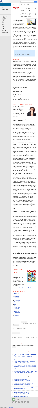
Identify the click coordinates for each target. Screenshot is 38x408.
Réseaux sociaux (4, 32)
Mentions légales (11, 407)
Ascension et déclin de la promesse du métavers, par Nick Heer (23, 356)
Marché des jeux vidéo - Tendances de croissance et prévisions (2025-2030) (24, 368)
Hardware (3, 17)
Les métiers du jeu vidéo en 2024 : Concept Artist (21, 396)
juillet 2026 (4, 10)
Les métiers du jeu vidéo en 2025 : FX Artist (20, 379)
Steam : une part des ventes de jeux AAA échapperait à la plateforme (24, 365)
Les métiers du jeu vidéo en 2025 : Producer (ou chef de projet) (23, 385)
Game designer (17, 305)
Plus (2, 34)
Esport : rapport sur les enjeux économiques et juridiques (22, 372)
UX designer (16, 316)
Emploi (2, 28)
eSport (3, 15)
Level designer (16, 308)
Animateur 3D (16, 293)
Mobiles (18, 345)
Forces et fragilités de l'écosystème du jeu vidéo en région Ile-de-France (24, 371)
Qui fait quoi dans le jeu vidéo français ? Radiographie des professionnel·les (22, 359)
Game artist (16, 304)
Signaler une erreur (16, 324)
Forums (2, 24)
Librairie (3, 20)
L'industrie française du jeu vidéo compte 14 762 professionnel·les (23, 361)
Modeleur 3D (16, 311)
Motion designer (17, 312)
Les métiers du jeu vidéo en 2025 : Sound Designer (21, 389)
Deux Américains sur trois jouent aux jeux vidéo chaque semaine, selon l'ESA (24, 355)
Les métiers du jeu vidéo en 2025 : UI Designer (20, 392)
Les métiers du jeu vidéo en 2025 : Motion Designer (21, 384)
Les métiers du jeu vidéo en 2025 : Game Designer (21, 380)
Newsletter (3, 26)
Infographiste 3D (17, 307)
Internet (14, 345)
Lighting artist (16, 309)
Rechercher (4, 30)
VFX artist (16, 318)
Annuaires (3, 7)
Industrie (14, 347)
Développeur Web (17, 300)
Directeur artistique (17, 301)
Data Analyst (16, 299)
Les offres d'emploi (24, 287)
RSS (3, 22)
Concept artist (16, 297)
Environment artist (17, 303)
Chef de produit (17, 296)
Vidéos (3, 19)
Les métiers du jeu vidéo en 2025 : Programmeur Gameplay (22, 387)
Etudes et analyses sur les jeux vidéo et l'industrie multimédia (24, 338)
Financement (4, 16)
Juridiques (4, 18)
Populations (23, 345)
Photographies (4, 21)
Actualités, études (4, 9)
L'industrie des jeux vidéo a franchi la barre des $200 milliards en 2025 (24, 353)
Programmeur (16, 315)
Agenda (3, 11)
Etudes (3, 14)
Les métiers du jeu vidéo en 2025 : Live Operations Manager (22, 383)
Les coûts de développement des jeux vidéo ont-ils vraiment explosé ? (24, 366)
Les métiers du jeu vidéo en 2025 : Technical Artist (21, 391)
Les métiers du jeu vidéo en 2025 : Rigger (19, 388)
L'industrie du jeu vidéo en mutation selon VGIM (20, 362)
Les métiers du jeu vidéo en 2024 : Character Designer (21, 393)
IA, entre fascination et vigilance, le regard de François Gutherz (23, 357)
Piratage (27, 345)
